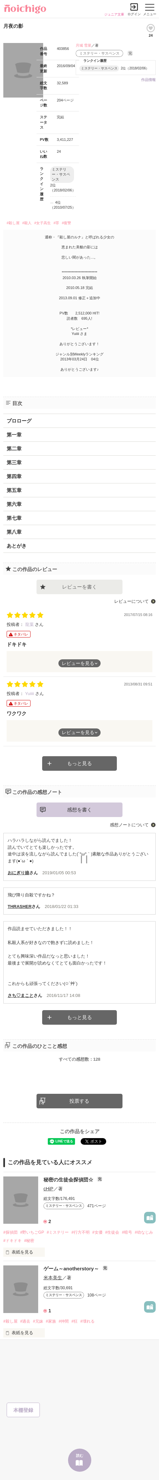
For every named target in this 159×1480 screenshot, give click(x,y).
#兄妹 (38, 1321)
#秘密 (29, 1240)
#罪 (56, 223)
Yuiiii (30, 693)
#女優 (97, 1232)
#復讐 (66, 223)
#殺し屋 (13, 223)
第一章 (14, 434)
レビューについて (131, 601)
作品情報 (148, 80)
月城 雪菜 (83, 45)
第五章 (14, 490)
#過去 (25, 1321)
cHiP (48, 1188)
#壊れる (87, 1321)
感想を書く (79, 809)
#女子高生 (42, 223)
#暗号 (127, 1232)
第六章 (14, 504)
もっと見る (79, 763)
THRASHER (20, 906)
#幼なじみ (144, 1232)
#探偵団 (10, 1232)
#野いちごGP (32, 1232)
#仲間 (64, 1321)
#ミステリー (58, 1232)
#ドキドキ (12, 1240)
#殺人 (27, 223)
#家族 (51, 1321)
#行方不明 (80, 1232)
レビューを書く (79, 587)
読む (79, 1456)
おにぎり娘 (18, 872)
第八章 (14, 532)
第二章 (14, 448)
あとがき (17, 546)
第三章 (14, 462)
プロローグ (19, 421)
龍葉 (30, 624)
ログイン (134, 14)
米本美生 (52, 1277)
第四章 (14, 476)
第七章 (14, 518)
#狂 (74, 1321)
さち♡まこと (21, 995)
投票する (79, 1101)
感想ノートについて (129, 824)
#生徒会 (112, 1232)
